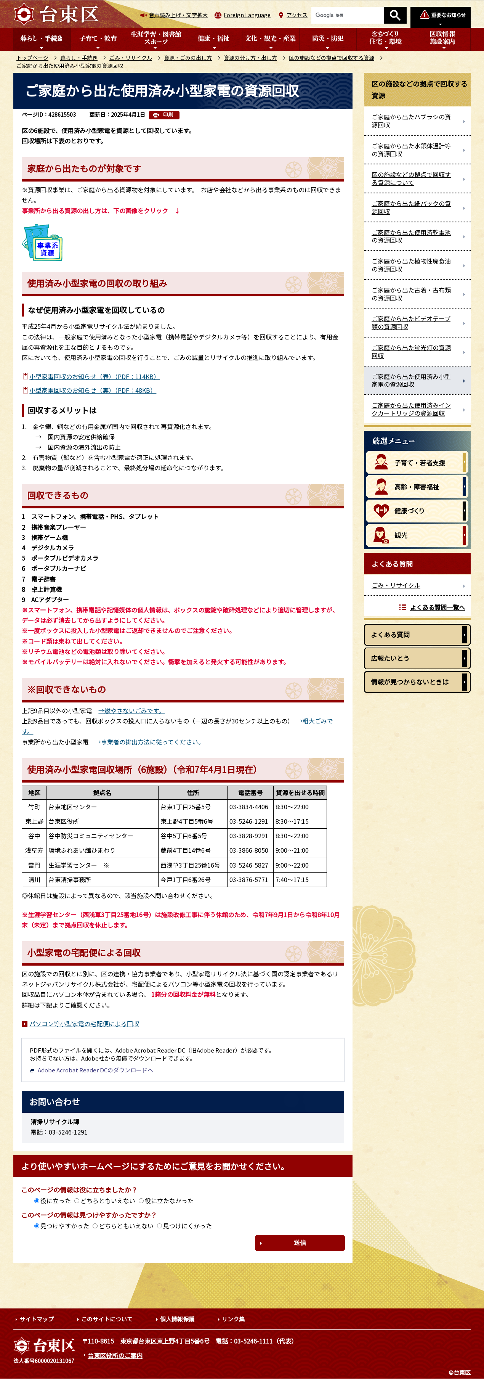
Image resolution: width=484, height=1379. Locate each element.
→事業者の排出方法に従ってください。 (149, 741)
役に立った (55, 1200)
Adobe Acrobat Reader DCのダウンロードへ (91, 1070)
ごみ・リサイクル (130, 57)
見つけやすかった (64, 1225)
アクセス (297, 15)
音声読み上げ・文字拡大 (178, 15)
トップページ (32, 57)
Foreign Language (247, 15)
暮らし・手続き (79, 57)
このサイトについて (107, 1319)
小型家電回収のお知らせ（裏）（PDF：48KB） (92, 390)
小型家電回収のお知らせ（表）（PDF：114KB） (94, 376)
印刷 (168, 114)
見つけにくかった (187, 1225)
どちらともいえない (107, 1200)
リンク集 (233, 1319)
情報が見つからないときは (410, 681)
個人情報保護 (177, 1319)
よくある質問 (390, 634)
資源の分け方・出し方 (250, 57)
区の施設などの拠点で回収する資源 (331, 57)
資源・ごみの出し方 (188, 57)
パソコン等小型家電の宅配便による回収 (84, 1023)
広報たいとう (390, 658)
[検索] (347, 15)
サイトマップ (36, 1319)
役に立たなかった (169, 1200)
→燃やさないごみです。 (131, 710)
